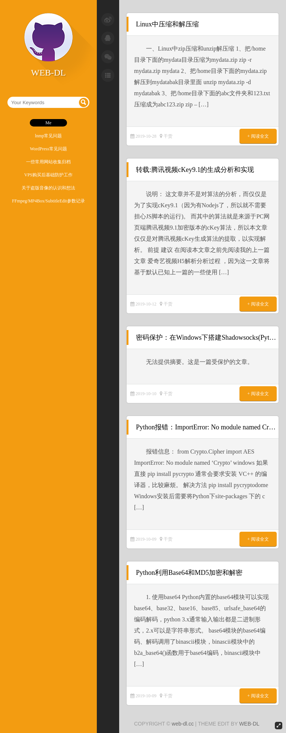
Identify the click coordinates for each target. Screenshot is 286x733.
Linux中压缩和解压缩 (167, 24)
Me (48, 122)
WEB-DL (249, 724)
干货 (167, 136)
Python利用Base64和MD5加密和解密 (189, 572)
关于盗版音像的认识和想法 (48, 188)
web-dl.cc (183, 724)
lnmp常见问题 (48, 135)
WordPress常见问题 (48, 148)
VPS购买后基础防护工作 (48, 174)
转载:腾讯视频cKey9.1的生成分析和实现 (195, 169)
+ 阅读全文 (258, 136)
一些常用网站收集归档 (48, 161)
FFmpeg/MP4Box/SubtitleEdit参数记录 (48, 201)
